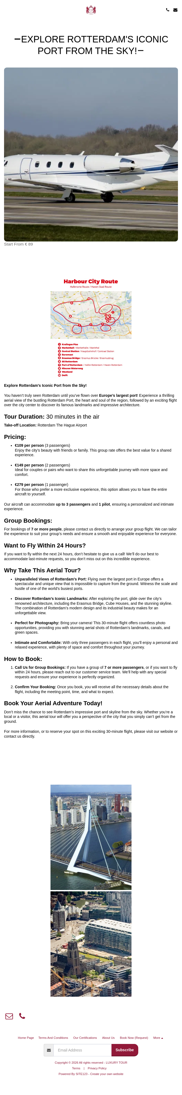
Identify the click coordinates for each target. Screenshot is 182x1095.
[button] (6, 10)
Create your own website (106, 1074)
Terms (76, 1068)
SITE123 (81, 1074)
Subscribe (125, 1050)
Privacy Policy (97, 1068)
